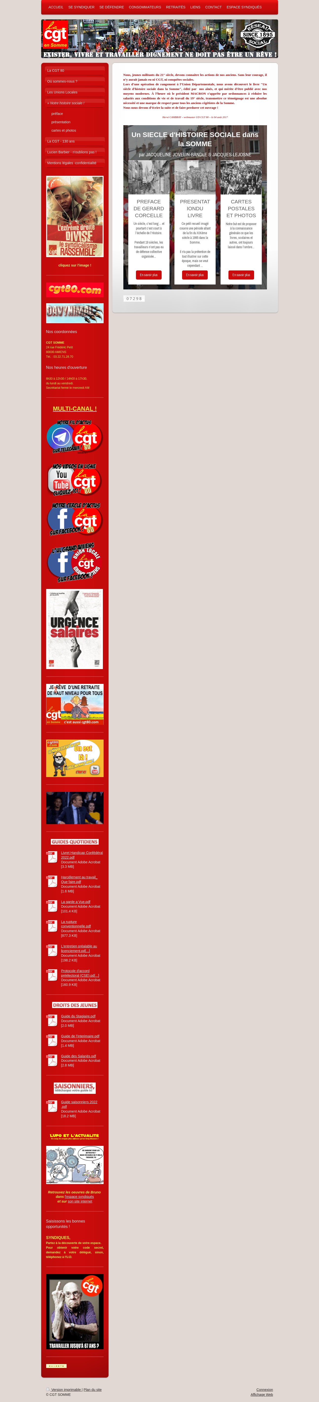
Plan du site (93, 1390)
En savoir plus (149, 275)
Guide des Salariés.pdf (78, 1056)
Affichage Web (262, 1395)
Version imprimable (64, 1390)
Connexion (265, 1390)
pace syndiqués (82, 1197)
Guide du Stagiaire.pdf (78, 1016)
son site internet (80, 1201)
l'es (67, 1197)
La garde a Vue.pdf (76, 902)
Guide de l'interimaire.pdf (80, 1036)
